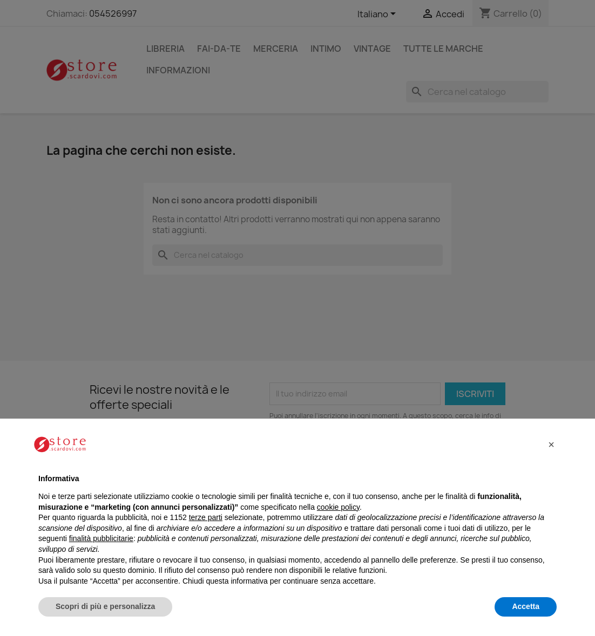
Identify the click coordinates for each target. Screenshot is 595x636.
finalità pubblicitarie (101, 538)
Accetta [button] (525, 606)
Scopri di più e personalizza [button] (105, 606)
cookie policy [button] (338, 507)
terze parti (205, 517)
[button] (551, 444)
